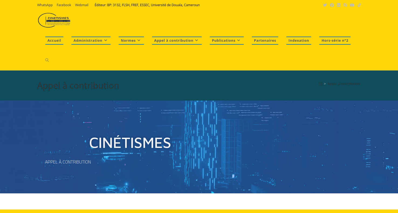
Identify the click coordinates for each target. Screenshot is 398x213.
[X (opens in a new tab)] (324, 5)
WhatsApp (45, 5)
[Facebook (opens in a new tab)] (331, 5)
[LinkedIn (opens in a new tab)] (338, 5)
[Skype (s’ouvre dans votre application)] (345, 5)
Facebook (64, 5)
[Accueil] (320, 83)
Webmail (81, 5)
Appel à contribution (344, 83)
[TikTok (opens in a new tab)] (358, 5)
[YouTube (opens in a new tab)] (352, 5)
